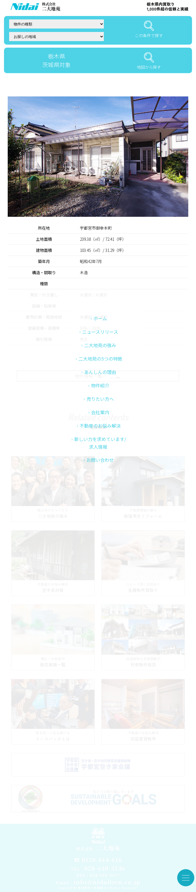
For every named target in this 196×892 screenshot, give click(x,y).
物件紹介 (100, 419)
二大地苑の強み (100, 379)
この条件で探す (149, 29)
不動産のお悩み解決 (100, 459)
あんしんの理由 (100, 406)
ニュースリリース (100, 366)
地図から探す (149, 61)
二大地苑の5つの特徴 (100, 392)
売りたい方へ (100, 433)
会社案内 (100, 446)
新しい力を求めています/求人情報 (100, 477)
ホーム (100, 352)
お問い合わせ (100, 494)
